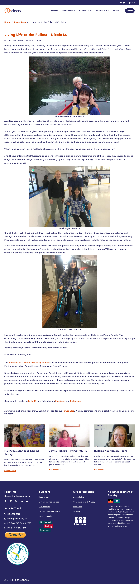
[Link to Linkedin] (22, 501)
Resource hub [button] (102, 11)
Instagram (75, 401)
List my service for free (49, 502)
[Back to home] (13, 10)
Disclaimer (77, 507)
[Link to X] (11, 501)
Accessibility (78, 497)
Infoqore (54, 11)
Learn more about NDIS (49, 511)
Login (122, 2)
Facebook (60, 401)
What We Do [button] (68, 11)
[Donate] (15, 534)
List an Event (44, 507)
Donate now (44, 497)
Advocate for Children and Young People (28, 362)
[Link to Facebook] (5, 501)
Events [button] (117, 11)
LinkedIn (32, 401)
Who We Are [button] (85, 11)
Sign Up (131, 2)
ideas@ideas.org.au (17, 518)
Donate (130, 11)
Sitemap (76, 511)
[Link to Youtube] (27, 501)
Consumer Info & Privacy (84, 502)
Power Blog (68, 411)
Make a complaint (46, 516)
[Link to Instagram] (16, 501)
